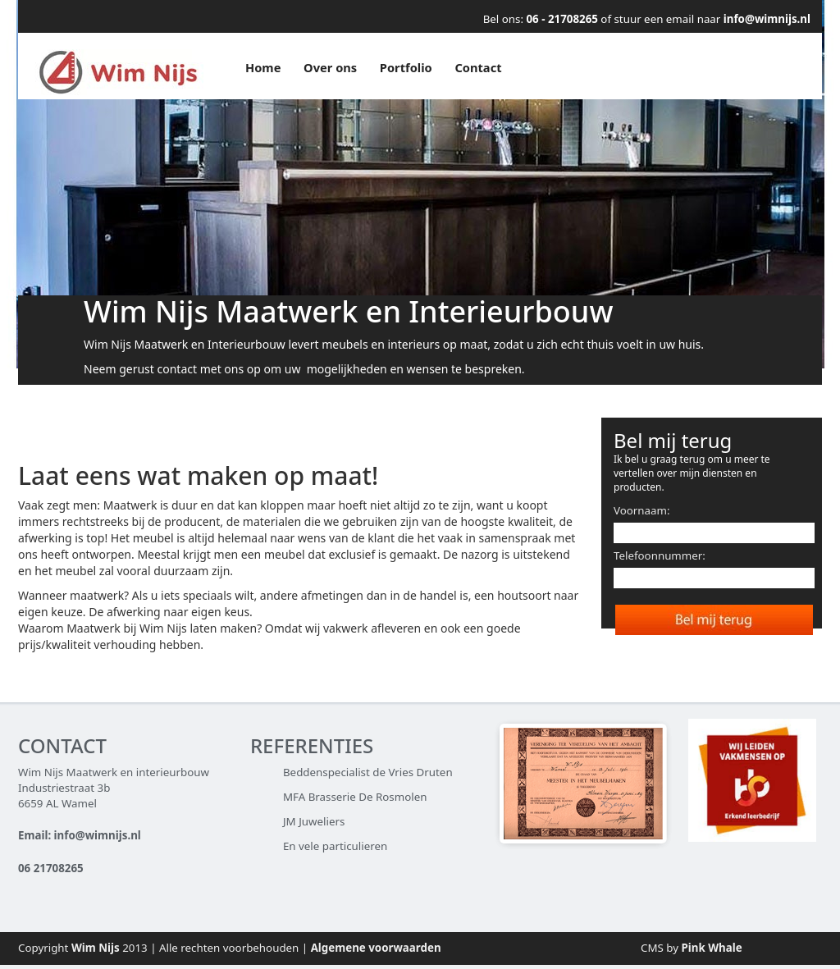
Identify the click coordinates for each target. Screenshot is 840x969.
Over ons (330, 67)
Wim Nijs (95, 947)
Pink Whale (712, 947)
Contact (477, 67)
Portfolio (406, 67)
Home (263, 67)
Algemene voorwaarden (376, 947)
